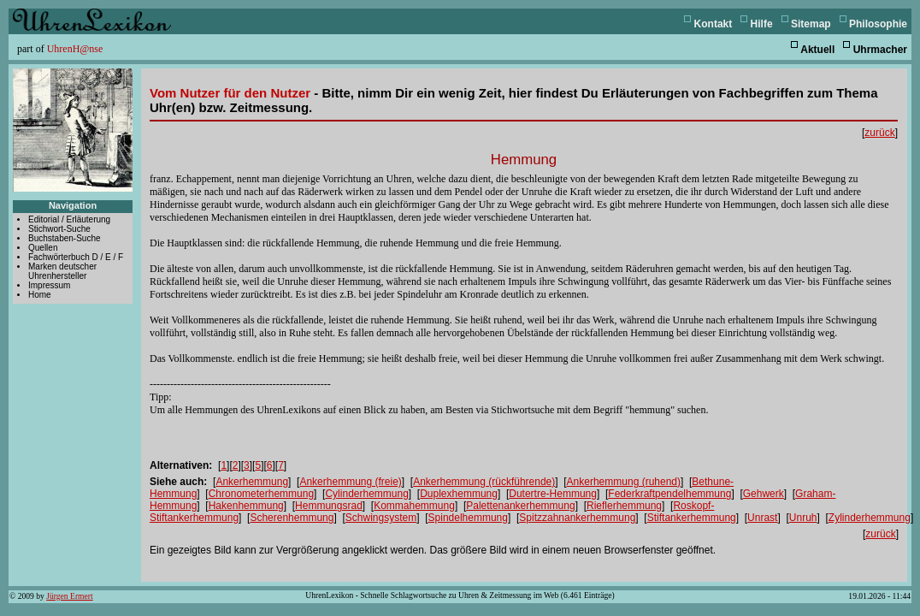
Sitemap (811, 24)
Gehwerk (763, 494)
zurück (879, 133)
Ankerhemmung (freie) (350, 482)
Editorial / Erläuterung (69, 219)
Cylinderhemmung (366, 494)
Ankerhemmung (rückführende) (484, 482)
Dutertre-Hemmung (553, 494)
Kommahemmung (414, 506)
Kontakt (713, 24)
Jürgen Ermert (69, 596)
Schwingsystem (380, 518)
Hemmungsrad (329, 506)
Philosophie (878, 24)
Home (39, 294)
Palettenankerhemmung (520, 506)
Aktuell (817, 50)
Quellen (42, 247)
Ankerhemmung (251, 482)
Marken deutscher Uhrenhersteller (62, 271)
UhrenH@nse (75, 49)
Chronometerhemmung (261, 494)
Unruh (803, 518)
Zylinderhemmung (870, 518)
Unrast (762, 518)
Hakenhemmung (246, 506)
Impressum (49, 285)
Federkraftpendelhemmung (669, 494)
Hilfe (762, 24)
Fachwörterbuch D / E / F (75, 257)
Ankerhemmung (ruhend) (624, 482)
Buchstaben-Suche (64, 238)
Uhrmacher (880, 50)
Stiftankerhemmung (691, 518)
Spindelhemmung (468, 518)
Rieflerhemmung (624, 506)
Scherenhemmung (291, 518)
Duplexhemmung (459, 494)
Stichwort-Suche (59, 229)
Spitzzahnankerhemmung (577, 518)
